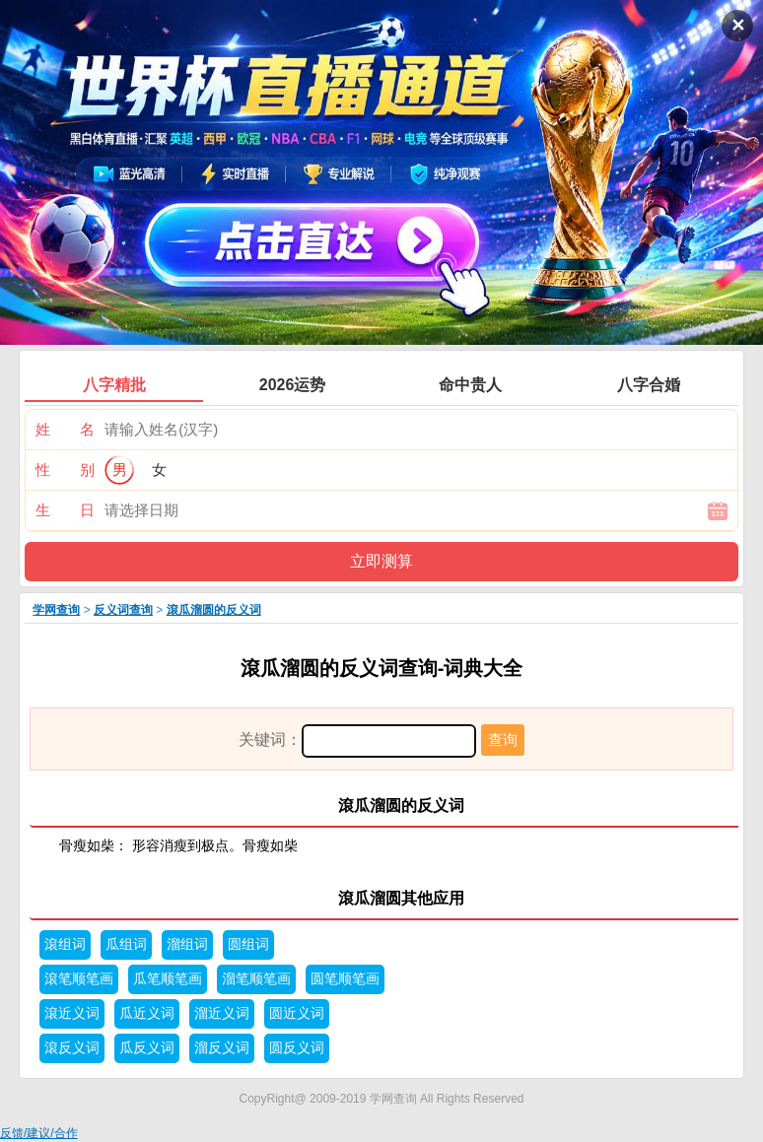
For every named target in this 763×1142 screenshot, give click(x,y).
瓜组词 (126, 944)
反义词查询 (123, 610)
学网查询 (56, 610)
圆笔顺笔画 (345, 979)
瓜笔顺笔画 (167, 979)
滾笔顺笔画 (78, 979)
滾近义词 (72, 1013)
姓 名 (65, 429)
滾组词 (65, 944)
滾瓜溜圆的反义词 (214, 610)
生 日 (65, 510)
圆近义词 (296, 1013)
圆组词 (248, 944)
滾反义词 (72, 1048)
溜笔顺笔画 (256, 979)
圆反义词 (296, 1048)
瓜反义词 (146, 1048)
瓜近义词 (146, 1013)
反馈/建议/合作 (39, 1133)
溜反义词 (221, 1048)
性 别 (65, 469)
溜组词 (187, 944)
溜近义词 (221, 1013)
